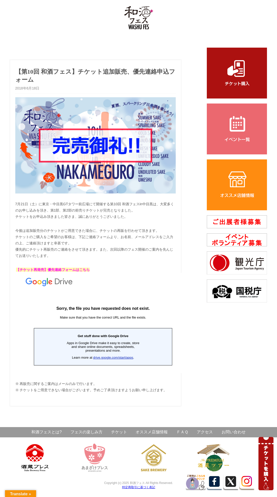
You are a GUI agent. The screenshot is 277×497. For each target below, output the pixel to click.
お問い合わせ (234, 432)
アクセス (205, 432)
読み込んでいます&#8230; (103, 323)
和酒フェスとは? (46, 432)
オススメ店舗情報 (152, 432)
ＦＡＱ (182, 432)
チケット (119, 432)
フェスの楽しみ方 (86, 432)
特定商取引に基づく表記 (138, 487)
